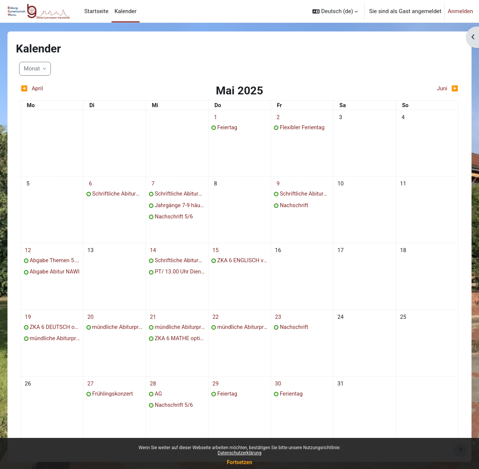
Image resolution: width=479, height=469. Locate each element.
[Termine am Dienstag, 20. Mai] (98, 321)
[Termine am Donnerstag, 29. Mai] (217, 389)
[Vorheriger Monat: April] (83, 88)
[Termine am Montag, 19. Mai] (38, 321)
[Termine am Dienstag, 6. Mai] (98, 185)
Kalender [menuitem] (126, 11)
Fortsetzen (239, 462)
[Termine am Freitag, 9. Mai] (276, 185)
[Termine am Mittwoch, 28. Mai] (157, 389)
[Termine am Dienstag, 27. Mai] (98, 389)
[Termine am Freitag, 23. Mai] (276, 321)
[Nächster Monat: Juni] (396, 88)
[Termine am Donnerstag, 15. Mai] (217, 253)
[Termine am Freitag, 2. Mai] (276, 117)
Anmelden (460, 11)
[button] (335, 11)
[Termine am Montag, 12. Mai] (38, 253)
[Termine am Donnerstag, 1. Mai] (217, 117)
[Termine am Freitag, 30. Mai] (276, 389)
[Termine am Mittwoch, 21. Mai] (157, 321)
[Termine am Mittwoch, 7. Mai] (157, 185)
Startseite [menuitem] (96, 11)
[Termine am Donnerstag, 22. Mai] (217, 321)
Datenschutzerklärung (240, 453)
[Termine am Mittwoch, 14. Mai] (157, 253)
